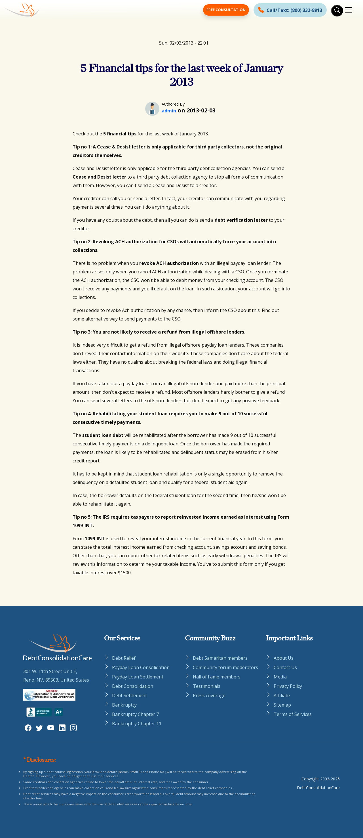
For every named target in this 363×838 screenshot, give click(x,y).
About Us (284, 658)
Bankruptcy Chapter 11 (136, 723)
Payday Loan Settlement (137, 677)
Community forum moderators (225, 667)
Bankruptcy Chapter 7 (135, 714)
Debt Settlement (129, 695)
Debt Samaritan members (220, 658)
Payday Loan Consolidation (141, 667)
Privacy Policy (288, 686)
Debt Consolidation (132, 686)
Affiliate (282, 695)
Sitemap (282, 705)
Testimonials (206, 686)
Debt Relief (124, 658)
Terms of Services (293, 714)
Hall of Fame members (216, 677)
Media (280, 677)
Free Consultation (226, 9)
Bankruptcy (124, 705)
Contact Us (285, 667)
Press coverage (209, 695)
